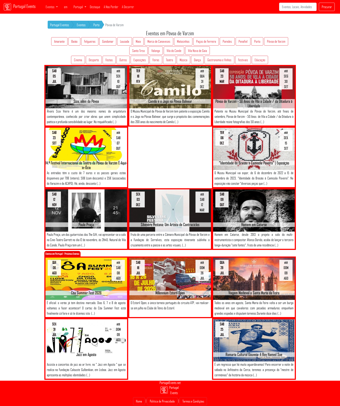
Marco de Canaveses (158, 41)
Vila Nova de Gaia (197, 50)
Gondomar (107, 41)
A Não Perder (111, 7)
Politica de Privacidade (162, 401)
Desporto (94, 60)
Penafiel (243, 41)
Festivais (243, 60)
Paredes (227, 41)
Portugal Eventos (59, 25)
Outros (123, 60)
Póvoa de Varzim (276, 41)
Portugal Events (20, 7)
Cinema (78, 60)
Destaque (95, 7)
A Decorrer (128, 7)
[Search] (298, 7)
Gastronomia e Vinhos (219, 60)
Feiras (155, 60)
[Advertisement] (170, 157)
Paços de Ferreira (206, 41)
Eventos (81, 25)
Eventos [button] (50, 7)
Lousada (124, 41)
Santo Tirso (138, 50)
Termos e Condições (193, 401)
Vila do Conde (174, 50)
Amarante (59, 41)
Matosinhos (183, 41)
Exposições (139, 60)
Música (183, 60)
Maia (138, 41)
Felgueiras (90, 41)
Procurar (327, 7)
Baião (74, 41)
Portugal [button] (78, 7)
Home (139, 401)
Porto (96, 25)
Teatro (169, 60)
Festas (109, 60)
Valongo (155, 50)
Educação (260, 60)
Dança (197, 60)
